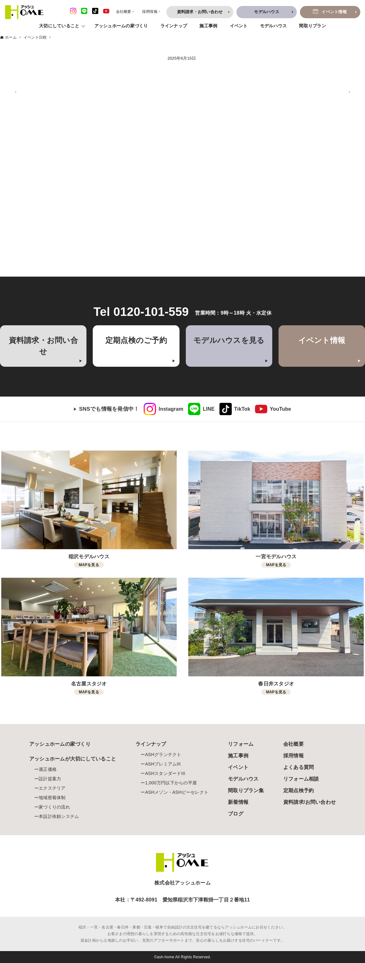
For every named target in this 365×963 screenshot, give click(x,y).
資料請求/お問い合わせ (309, 802)
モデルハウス (273, 25)
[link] (163, 409)
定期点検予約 (298, 790)
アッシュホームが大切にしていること (72, 758)
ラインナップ (173, 25)
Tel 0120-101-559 (141, 311)
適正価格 (48, 769)
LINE (208, 409)
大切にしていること (59, 25)
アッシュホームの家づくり (121, 25)
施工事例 (208, 25)
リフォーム (240, 744)
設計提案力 (50, 778)
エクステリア (52, 788)
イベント (239, 25)
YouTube (280, 409)
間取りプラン (312, 25)
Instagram (170, 409)
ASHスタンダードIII (165, 773)
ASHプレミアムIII (162, 763)
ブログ (235, 813)
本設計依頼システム (59, 816)
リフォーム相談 (301, 779)
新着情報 (238, 802)
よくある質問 (298, 767)
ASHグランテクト (163, 754)
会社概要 (293, 744)
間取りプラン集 (246, 790)
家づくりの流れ (54, 806)
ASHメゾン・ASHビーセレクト (176, 792)
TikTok (242, 409)
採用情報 (293, 755)
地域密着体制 (52, 797)
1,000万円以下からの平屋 (171, 782)
